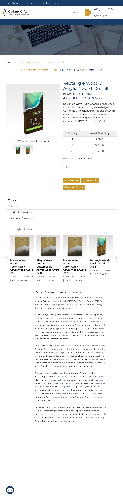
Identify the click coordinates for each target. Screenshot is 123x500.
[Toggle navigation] (4, 22)
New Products (67, 456)
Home (6, 3)
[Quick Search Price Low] (64, 12)
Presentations (83, 473)
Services (30, 3)
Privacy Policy (96, 474)
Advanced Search (83, 456)
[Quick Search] (44, 12)
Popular (67, 463)
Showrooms (68, 470)
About (15, 3)
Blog (55, 3)
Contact (46, 3)
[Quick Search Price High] (78, 12)
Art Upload (81, 465)
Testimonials (98, 466)
